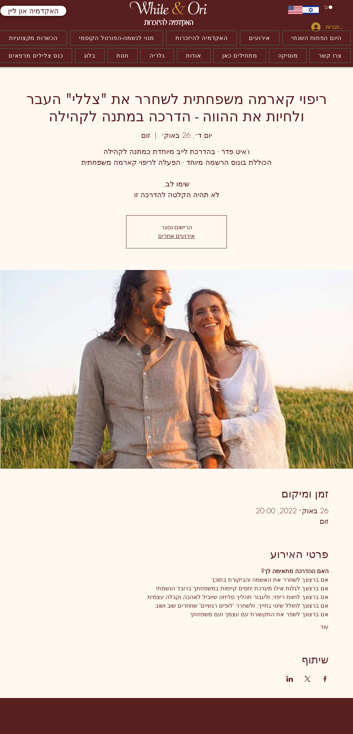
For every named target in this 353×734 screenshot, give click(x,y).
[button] (328, 7)
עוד (324, 627)
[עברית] (311, 9)
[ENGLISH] (295, 9)
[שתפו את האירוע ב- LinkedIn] (289, 679)
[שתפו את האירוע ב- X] (307, 679)
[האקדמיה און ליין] (33, 10)
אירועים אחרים (176, 236)
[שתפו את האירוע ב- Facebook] (325, 679)
